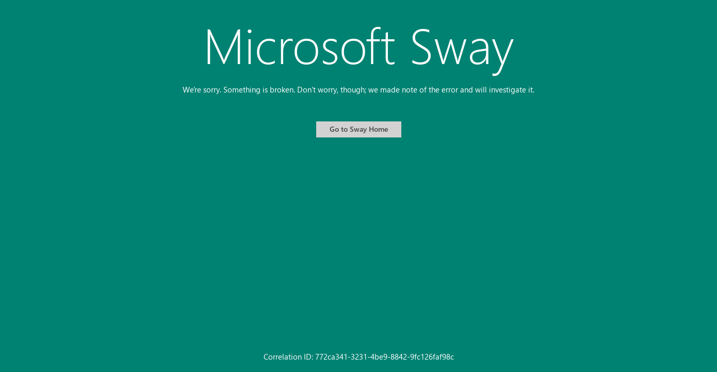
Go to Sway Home (359, 129)
